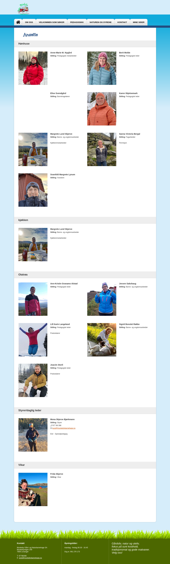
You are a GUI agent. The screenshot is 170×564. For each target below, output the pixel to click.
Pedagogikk (77, 22)
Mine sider (138, 22)
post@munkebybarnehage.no (64, 428)
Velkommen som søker (51, 22)
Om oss (29, 22)
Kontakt (122, 22)
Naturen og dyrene (101, 22)
